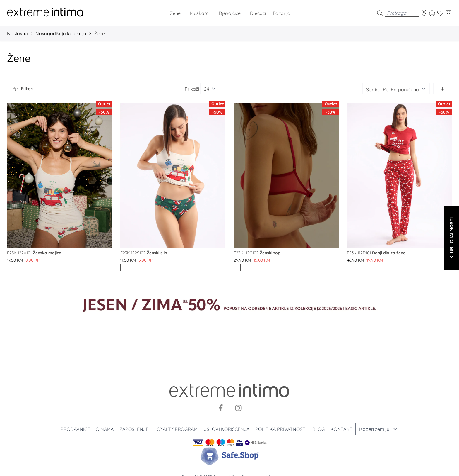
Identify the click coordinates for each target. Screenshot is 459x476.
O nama (105, 429)
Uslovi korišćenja (226, 429)
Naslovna (17, 33)
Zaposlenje (133, 429)
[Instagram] (238, 407)
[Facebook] (221, 407)
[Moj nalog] (432, 13)
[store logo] (45, 13)
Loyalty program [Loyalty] (176, 429)
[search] (380, 13)
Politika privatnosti (280, 429)
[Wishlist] (440, 13)
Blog (318, 429)
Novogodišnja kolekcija (60, 33)
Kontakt (341, 429)
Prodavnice (75, 429)
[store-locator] (423, 13)
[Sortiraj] (396, 88)
